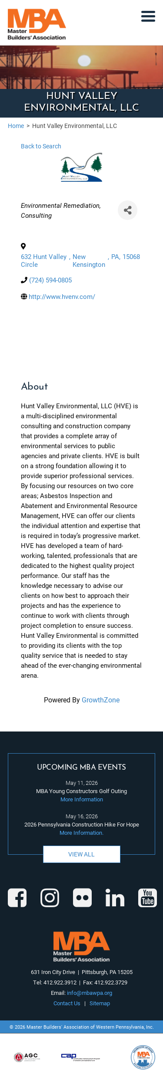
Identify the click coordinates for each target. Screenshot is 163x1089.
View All (81, 854)
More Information (81, 799)
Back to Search (41, 146)
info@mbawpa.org (89, 993)
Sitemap (100, 1003)
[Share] (127, 210)
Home (16, 125)
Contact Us (66, 1003)
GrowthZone (101, 699)
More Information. (81, 832)
